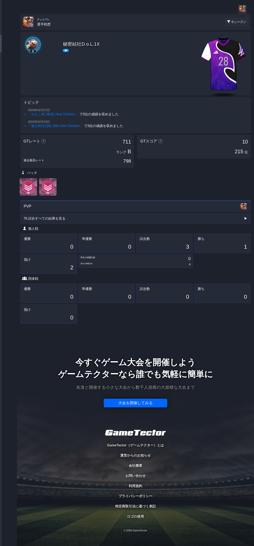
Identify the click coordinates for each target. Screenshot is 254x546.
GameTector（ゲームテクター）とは (135, 445)
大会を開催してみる (135, 403)
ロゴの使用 (135, 516)
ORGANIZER (8, 65)
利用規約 (135, 486)
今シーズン (238, 21)
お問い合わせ (135, 476)
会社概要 (135, 465)
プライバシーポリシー (135, 496)
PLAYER (8, 47)
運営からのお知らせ (135, 455)
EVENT (8, 99)
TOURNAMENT (8, 30)
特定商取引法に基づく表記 (135, 506)
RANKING (8, 82)
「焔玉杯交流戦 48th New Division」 (55, 126)
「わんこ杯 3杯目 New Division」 (53, 114)
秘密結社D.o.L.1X (81, 44)
